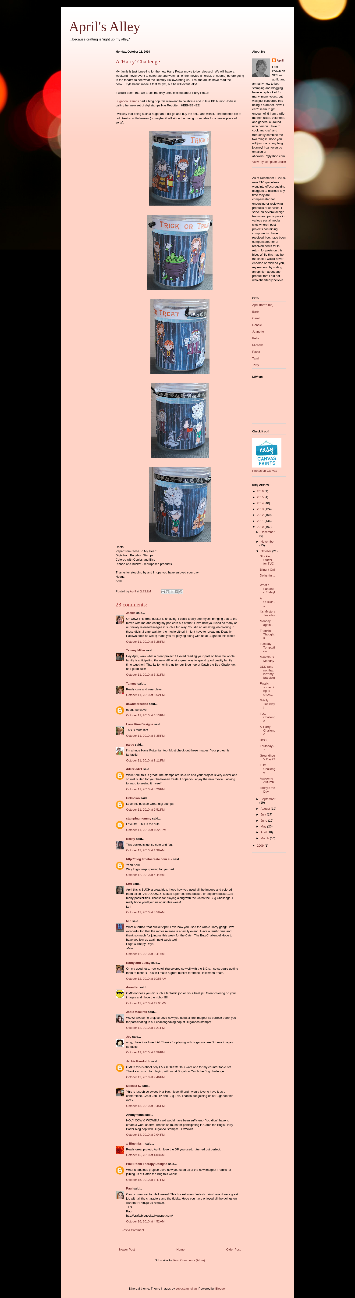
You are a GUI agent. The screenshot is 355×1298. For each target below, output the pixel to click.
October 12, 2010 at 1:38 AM (145, 850)
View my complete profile (269, 161)
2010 (261, 527)
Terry (255, 365)
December (268, 532)
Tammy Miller (135, 650)
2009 (261, 845)
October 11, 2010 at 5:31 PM (145, 674)
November (268, 541)
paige (130, 744)
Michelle (257, 345)
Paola (256, 351)
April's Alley (104, 26)
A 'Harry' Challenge (267, 730)
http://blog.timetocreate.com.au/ (149, 859)
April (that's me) (262, 305)
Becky (130, 839)
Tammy (131, 683)
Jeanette (258, 331)
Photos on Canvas (264, 470)
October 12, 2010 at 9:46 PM (145, 1077)
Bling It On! (267, 569)
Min (128, 921)
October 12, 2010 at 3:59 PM (145, 1052)
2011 (261, 521)
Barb (255, 311)
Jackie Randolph (138, 1061)
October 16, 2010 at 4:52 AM (145, 1221)
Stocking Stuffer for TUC (267, 560)
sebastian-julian (186, 1288)
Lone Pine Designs (139, 724)
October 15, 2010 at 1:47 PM (145, 1180)
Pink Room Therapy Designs (146, 1164)
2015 (261, 497)
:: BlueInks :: (135, 1143)
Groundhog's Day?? (267, 757)
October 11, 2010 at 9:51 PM (145, 809)
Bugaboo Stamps (127, 101)
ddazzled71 (134, 769)
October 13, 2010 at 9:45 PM (145, 1106)
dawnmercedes (137, 704)
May (264, 826)
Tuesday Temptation (267, 647)
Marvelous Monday (267, 659)
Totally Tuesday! (267, 704)
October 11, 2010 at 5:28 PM (145, 641)
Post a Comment (132, 1230)
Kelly (255, 338)
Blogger (220, 1288)
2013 (261, 509)
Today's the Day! (267, 789)
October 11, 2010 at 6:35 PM (145, 735)
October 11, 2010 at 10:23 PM (146, 830)
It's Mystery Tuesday (267, 613)
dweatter (132, 987)
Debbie (257, 325)
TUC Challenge (267, 717)
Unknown (133, 798)
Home (181, 1249)
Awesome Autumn (267, 780)
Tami (255, 358)
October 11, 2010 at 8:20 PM (145, 789)
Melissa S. (133, 1086)
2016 (261, 491)
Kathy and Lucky (138, 962)
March (265, 838)
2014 (261, 503)
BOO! (263, 740)
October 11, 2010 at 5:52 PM (145, 695)
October (266, 551)
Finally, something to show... (267, 689)
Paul (129, 1188)
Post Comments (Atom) (189, 1260)
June (264, 820)
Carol (255, 318)
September (268, 799)
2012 (261, 515)
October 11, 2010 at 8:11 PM (145, 760)
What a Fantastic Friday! (267, 588)
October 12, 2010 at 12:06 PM (146, 1003)
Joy (128, 1036)
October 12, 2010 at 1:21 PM (145, 1028)
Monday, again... (266, 623)
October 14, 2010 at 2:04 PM (145, 1134)
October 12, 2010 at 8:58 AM (145, 912)
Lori (129, 883)
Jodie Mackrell (136, 1012)
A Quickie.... (267, 602)
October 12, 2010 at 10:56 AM (146, 978)
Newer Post (127, 1249)
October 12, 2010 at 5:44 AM (145, 875)
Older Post (233, 1249)
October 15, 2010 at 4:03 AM (145, 1155)
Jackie (130, 613)
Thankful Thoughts (267, 634)
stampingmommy (138, 818)
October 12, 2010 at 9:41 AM (145, 954)
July (264, 814)
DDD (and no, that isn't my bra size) (267, 672)
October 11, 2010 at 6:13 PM (145, 715)
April (280, 60)
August (266, 808)
